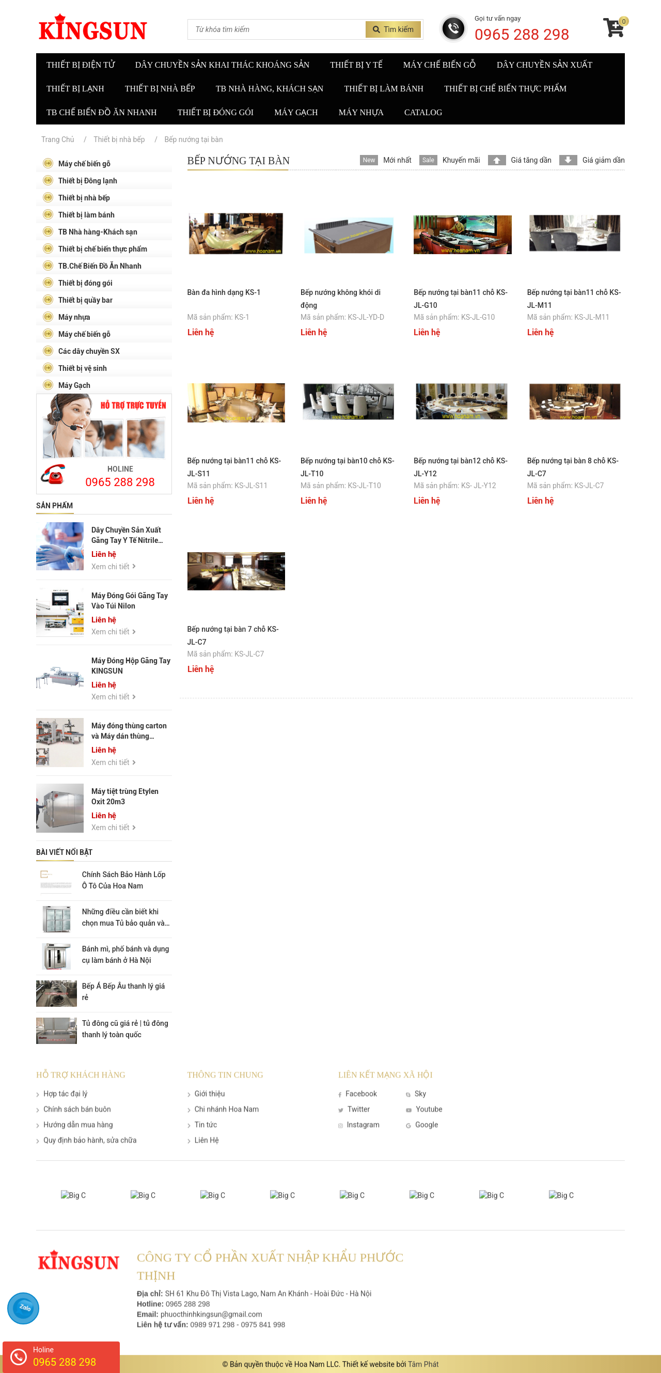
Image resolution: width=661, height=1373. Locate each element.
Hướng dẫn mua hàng (74, 1136)
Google (422, 1136)
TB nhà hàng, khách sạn (270, 88)
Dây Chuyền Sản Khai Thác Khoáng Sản (222, 64)
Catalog (423, 112)
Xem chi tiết (113, 567)
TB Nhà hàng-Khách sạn (89, 232)
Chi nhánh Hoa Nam (223, 1121)
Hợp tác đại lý (61, 1105)
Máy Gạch (66, 385)
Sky (416, 1105)
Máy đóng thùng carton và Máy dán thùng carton (129, 736)
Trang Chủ (57, 139)
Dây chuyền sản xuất (544, 64)
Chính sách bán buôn (73, 1121)
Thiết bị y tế (356, 64)
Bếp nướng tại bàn (193, 139)
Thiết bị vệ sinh (74, 368)
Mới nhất (397, 160)
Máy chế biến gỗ (439, 64)
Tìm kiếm (393, 29)
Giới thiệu (206, 1105)
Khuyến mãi (461, 160)
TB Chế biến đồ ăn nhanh (101, 112)
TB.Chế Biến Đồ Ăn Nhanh (91, 266)
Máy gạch (296, 112)
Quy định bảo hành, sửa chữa (86, 1152)
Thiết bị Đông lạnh (79, 180)
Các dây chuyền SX (81, 351)
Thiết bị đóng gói (216, 112)
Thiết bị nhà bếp (160, 88)
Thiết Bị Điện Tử (80, 64)
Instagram (359, 1136)
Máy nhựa (361, 112)
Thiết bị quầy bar (77, 300)
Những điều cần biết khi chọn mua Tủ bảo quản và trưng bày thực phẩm (123, 923)
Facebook (357, 1105)
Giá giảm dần (604, 160)
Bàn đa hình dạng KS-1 (224, 292)
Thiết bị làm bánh (383, 88)
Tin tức (202, 1136)
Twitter (354, 1121)
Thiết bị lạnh (75, 88)
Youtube (424, 1121)
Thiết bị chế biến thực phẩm (505, 88)
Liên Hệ (203, 1152)
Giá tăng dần (531, 160)
